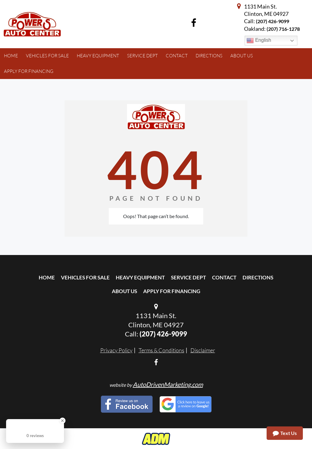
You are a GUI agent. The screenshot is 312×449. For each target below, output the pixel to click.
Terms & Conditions (161, 350)
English (258, 40)
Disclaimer (202, 350)
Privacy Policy (116, 350)
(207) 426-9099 (272, 21)
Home (47, 277)
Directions (258, 277)
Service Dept (188, 277)
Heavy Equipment (140, 277)
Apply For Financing (171, 291)
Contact (224, 277)
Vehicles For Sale (85, 277)
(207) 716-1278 (283, 29)
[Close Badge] (62, 421)
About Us (124, 291)
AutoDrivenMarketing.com (168, 384)
